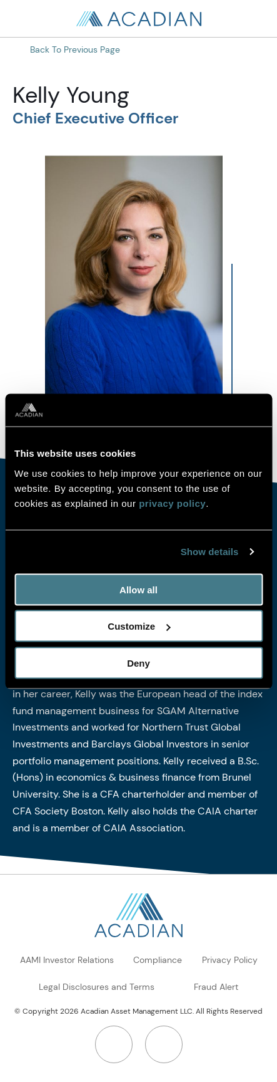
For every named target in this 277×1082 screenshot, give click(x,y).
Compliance (157, 959)
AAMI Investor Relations (67, 959)
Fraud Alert (216, 986)
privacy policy (172, 502)
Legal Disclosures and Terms (96, 986)
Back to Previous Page (75, 49)
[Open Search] (251, 18)
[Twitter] (164, 1044)
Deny (138, 662)
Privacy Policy (230, 959)
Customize (139, 626)
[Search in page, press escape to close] (25, 18)
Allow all (138, 589)
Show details (210, 551)
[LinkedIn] (114, 1044)
